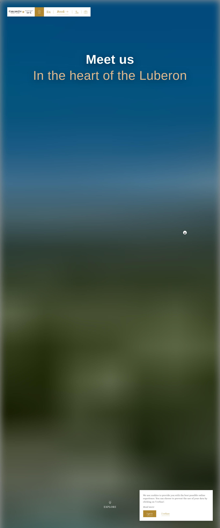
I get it (150, 514)
